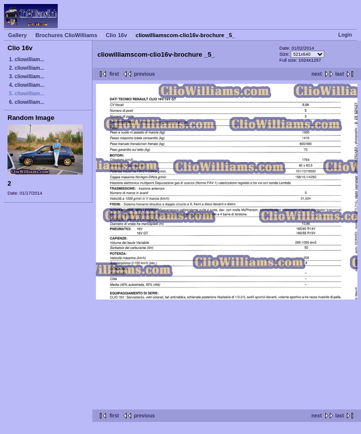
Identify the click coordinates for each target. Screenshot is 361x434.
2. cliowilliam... (26, 68)
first (114, 74)
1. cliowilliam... (26, 59)
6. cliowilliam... (26, 102)
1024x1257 (310, 60)
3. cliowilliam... (26, 76)
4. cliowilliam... (26, 85)
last (339, 74)
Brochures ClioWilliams (66, 35)
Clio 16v (116, 35)
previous (144, 74)
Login (345, 35)
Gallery (17, 35)
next (316, 74)
